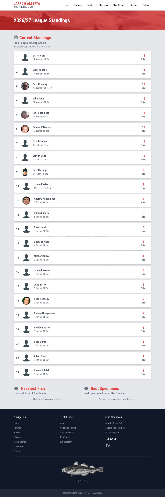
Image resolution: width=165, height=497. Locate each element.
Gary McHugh (40, 170)
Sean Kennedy (41, 298)
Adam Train (40, 356)
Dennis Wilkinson (42, 127)
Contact (134, 5)
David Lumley (40, 84)
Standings (103, 5)
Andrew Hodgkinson (44, 198)
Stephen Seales (42, 327)
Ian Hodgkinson (41, 112)
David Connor (40, 141)
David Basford (41, 241)
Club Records (119, 5)
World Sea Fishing (68, 427)
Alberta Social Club (114, 423)
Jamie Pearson (42, 270)
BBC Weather (66, 441)
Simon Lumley (41, 213)
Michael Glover (42, 255)
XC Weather (65, 437)
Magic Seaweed (67, 432)
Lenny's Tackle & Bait (115, 427)
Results (90, 5)
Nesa (62, 423)
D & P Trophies (112, 432)
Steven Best (39, 155)
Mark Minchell (40, 69)
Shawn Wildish (42, 370)
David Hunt (40, 227)
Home (66, 5)
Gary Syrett (39, 55)
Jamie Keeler (41, 184)
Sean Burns (40, 341)
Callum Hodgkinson (44, 313)
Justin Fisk (40, 284)
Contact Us (19, 446)
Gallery (146, 5)
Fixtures (78, 5)
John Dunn (38, 98)
